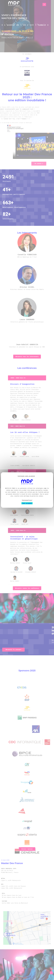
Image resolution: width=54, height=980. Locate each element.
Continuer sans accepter (26, 476)
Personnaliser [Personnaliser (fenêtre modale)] (27, 500)
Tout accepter (27, 503)
